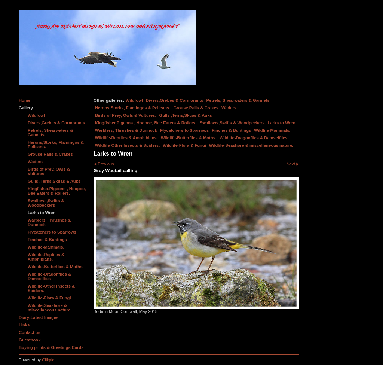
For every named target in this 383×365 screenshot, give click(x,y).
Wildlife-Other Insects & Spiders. (127, 145)
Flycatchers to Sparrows (184, 130)
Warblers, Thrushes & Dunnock (126, 130)
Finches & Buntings (231, 130)
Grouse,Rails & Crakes (195, 108)
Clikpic (48, 360)
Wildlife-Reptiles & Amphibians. (126, 138)
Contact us (29, 332)
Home (24, 100)
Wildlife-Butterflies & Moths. (189, 138)
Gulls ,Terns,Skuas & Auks (185, 115)
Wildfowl (134, 100)
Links (24, 325)
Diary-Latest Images (38, 317)
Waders (228, 108)
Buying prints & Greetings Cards (51, 347)
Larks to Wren (281, 123)
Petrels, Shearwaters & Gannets (238, 100)
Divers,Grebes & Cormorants (174, 100)
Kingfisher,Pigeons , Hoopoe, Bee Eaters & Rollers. (146, 123)
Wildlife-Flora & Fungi (184, 145)
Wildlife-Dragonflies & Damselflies (253, 138)
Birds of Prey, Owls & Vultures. (125, 115)
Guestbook (29, 340)
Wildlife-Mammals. (272, 130)
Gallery (26, 108)
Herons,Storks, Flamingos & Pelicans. (132, 108)
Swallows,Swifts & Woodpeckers (232, 123)
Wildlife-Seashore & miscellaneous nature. (251, 145)
